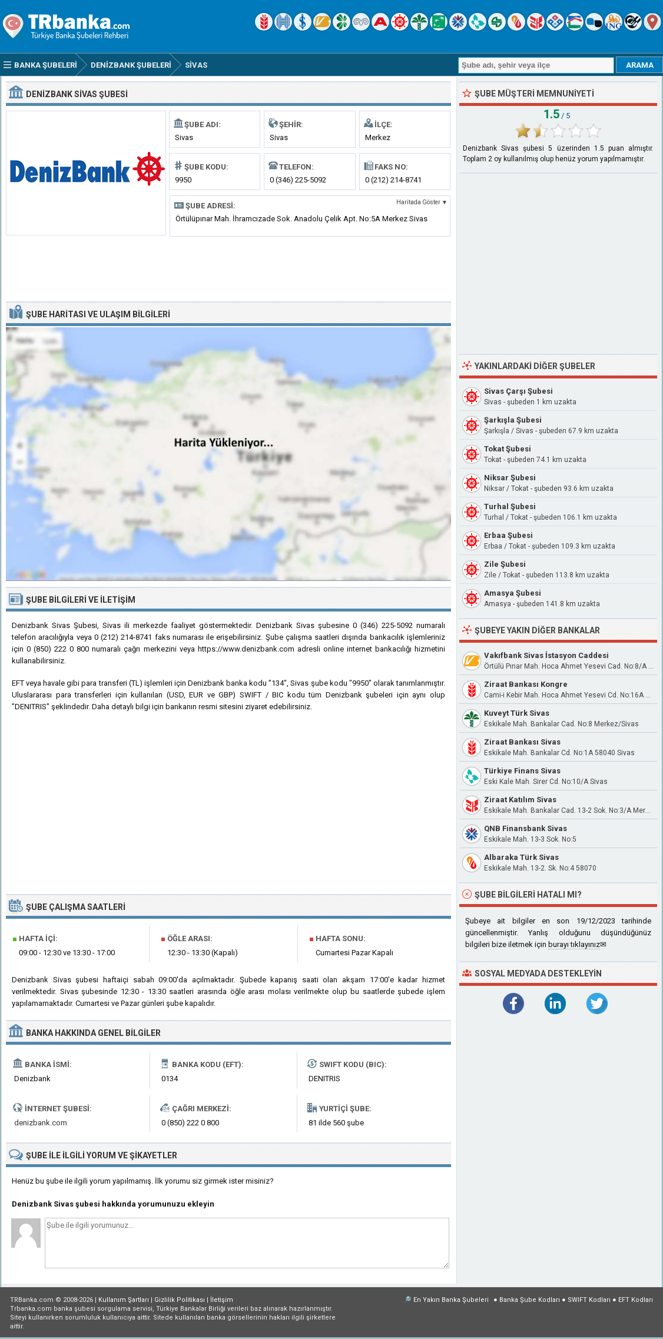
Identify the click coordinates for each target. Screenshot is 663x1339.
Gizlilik (179, 1300)
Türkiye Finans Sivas (522, 770)
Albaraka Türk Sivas (521, 857)
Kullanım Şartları (123, 1300)
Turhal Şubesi (510, 506)
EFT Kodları (635, 1300)
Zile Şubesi (505, 564)
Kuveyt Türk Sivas (516, 713)
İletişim (221, 1300)
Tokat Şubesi (507, 448)
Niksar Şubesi (510, 477)
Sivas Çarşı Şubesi (518, 391)
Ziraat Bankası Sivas (522, 741)
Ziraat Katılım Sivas (520, 799)
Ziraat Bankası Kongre (526, 684)
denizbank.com (40, 1122)
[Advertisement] (228, 267)
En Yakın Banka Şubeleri (451, 1300)
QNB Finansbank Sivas (525, 828)
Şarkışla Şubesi (513, 420)
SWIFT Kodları (589, 1300)
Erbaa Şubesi (508, 535)
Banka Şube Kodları (529, 1300)
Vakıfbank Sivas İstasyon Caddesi (546, 655)
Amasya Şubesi (512, 593)
